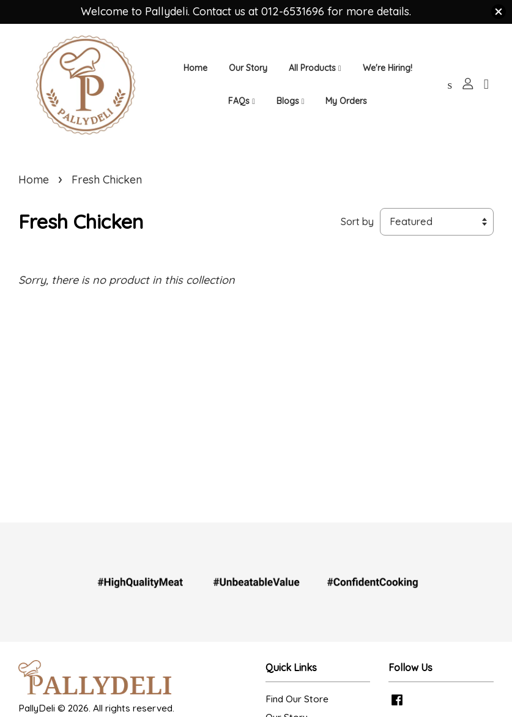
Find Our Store (296, 699)
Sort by (357, 221)
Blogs (290, 100)
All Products (315, 67)
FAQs (241, 100)
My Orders (346, 100)
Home (195, 67)
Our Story (248, 67)
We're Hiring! (387, 67)
